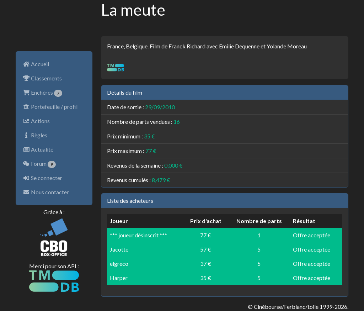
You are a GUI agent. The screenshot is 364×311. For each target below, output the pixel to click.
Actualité (38, 149)
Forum (39, 164)
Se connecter (42, 177)
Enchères (42, 93)
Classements (42, 78)
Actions (36, 120)
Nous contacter (46, 192)
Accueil (36, 63)
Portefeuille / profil (50, 106)
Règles (35, 135)
